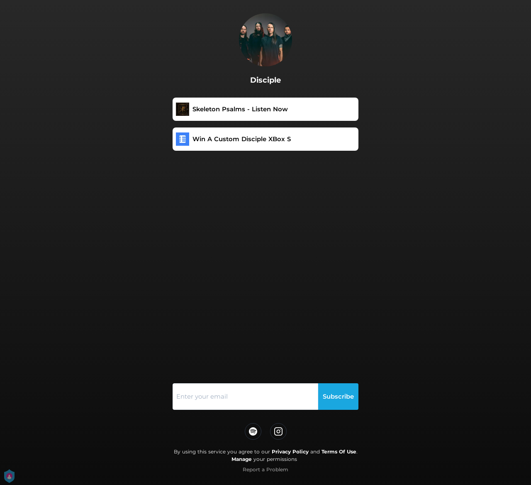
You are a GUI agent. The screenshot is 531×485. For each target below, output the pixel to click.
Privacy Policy (290, 451)
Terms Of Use (339, 451)
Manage (241, 459)
